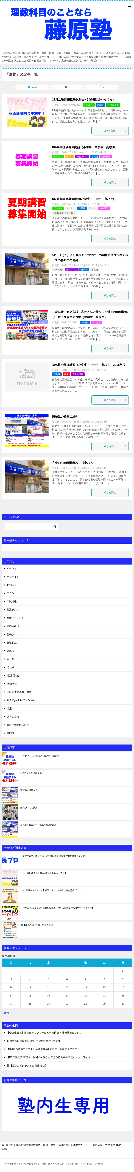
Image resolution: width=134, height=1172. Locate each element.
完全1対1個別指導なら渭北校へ (72, 462)
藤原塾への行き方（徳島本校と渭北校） (39, 825)
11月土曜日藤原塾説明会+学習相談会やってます (83, 99)
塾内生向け (13, 626)
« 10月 (5, 1012)
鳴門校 (10, 733)
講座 (66, 374)
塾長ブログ (82, 156)
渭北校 (92, 208)
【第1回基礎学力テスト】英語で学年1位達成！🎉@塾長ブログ (50, 890)
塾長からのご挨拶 (28, 807)
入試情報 (12, 601)
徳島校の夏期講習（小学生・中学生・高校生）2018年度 (88, 364)
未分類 (10, 659)
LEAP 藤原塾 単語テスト (32, 773)
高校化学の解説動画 (18, 724)
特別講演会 (113, 105)
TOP (63, 1144)
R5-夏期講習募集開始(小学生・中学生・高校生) (83, 198)
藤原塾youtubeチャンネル (21, 700)
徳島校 (100, 105)
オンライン (13, 576)
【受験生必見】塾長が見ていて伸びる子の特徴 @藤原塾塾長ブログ (52, 856)
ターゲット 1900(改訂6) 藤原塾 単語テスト (40, 755)
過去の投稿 (77, 374)
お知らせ (70, 208)
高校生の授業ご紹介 (65, 416)
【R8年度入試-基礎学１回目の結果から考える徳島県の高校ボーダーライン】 (57, 907)
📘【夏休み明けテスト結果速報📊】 (39, 925)
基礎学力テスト (15, 617)
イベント (89, 105)
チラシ (69, 156)
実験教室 (12, 642)
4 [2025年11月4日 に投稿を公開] (29, 979)
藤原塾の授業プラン (30, 790)
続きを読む (115, 130)
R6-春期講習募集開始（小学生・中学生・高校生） (85, 147)
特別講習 (106, 156)
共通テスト (13, 609)
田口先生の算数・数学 (64, 213)
